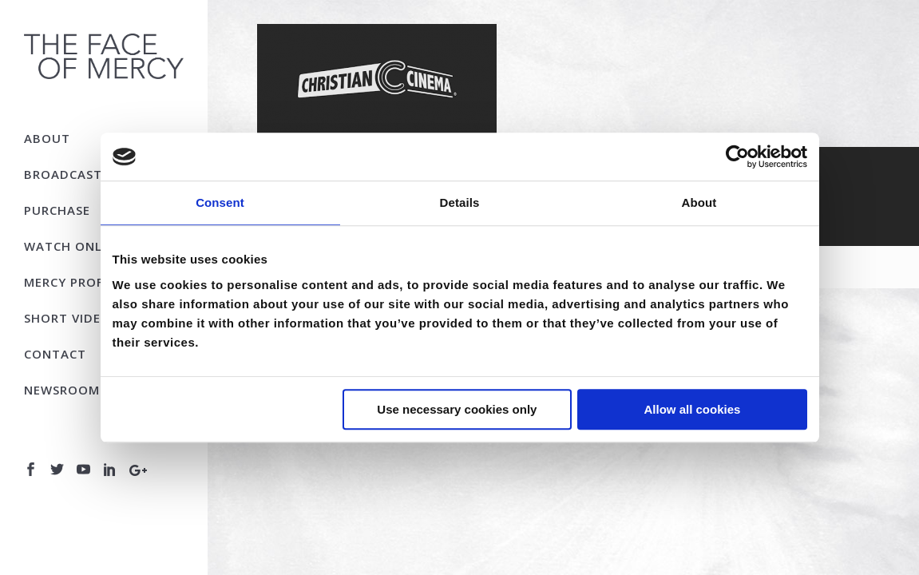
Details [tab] (460, 202)
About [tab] (699, 202)
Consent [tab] (220, 202)
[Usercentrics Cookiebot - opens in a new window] (737, 157)
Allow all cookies (692, 409)
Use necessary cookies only (457, 409)
